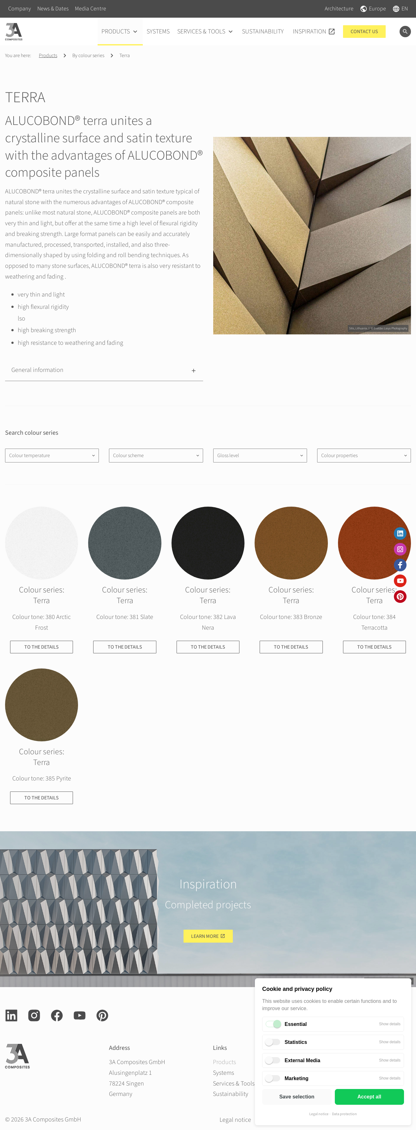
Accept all (369, 1096)
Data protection (344, 1114)
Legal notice (319, 1114)
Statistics (296, 1042)
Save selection (296, 1096)
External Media (302, 1060)
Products (48, 55)
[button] (104, 370)
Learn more (205, 936)
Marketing (297, 1078)
